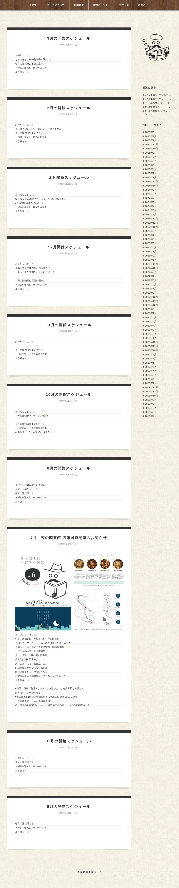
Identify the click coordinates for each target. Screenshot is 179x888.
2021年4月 (151, 325)
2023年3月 (151, 251)
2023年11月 (151, 222)
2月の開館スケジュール (158, 99)
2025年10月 (151, 148)
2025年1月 (151, 177)
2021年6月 (151, 317)
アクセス (124, 5)
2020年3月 (151, 375)
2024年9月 (151, 189)
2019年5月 (151, 412)
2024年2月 (151, 214)
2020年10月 (151, 350)
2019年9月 (151, 399)
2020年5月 (151, 367)
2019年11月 (151, 391)
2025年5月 (151, 165)
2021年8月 (151, 309)
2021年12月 (151, 297)
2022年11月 (151, 264)
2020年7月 (151, 358)
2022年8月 (151, 272)
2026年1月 (151, 140)
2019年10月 (151, 395)
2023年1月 (151, 259)
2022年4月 (151, 284)
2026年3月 (151, 132)
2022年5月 (151, 280)
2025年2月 (151, 173)
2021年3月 (151, 329)
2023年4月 (151, 247)
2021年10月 (151, 305)
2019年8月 (151, 403)
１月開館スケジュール (157, 103)
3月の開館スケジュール (158, 94)
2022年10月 (151, 268)
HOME (32, 5)
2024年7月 (151, 198)
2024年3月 (151, 210)
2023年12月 (151, 218)
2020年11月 (151, 346)
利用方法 (78, 5)
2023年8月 (151, 231)
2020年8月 (151, 354)
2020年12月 (151, 342)
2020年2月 (151, 379)
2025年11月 (151, 144)
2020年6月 (151, 362)
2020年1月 (151, 383)
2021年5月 (151, 321)
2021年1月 (151, 338)
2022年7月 (151, 276)
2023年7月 (151, 235)
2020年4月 (151, 371)
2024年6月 (151, 202)
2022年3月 (151, 288)
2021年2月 (151, 334)
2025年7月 (151, 157)
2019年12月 (151, 387)
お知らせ (143, 5)
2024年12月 (151, 181)
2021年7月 (151, 313)
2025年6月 (151, 161)
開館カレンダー (101, 5)
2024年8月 (151, 194)
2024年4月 (151, 206)
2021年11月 (151, 301)
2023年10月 (151, 227)
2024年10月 (151, 185)
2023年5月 (151, 243)
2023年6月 (151, 239)
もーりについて (55, 5)
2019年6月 (151, 408)
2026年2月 (151, 136)
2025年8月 (151, 152)
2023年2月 (151, 255)
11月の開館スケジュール (157, 112)
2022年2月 (151, 292)
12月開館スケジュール (157, 107)
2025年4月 (151, 169)
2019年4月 (151, 416)
